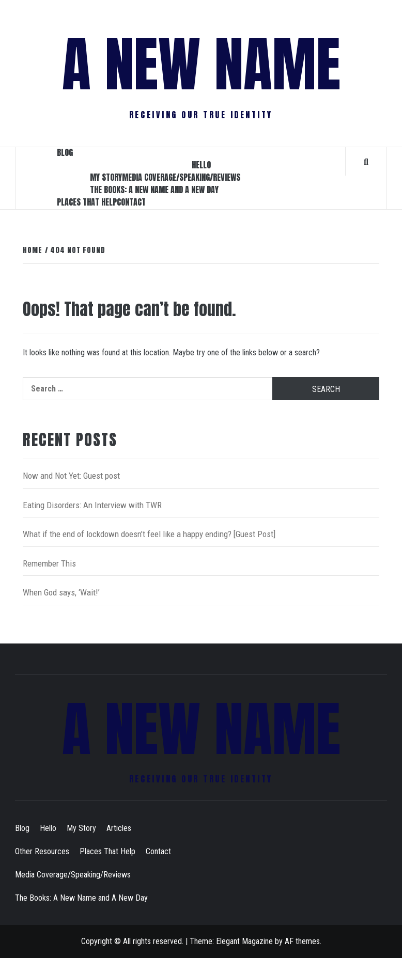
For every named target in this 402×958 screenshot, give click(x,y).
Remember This (49, 563)
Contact (131, 202)
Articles (118, 828)
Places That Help (87, 202)
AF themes (302, 941)
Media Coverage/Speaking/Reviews (181, 177)
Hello (201, 165)
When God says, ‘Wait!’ (61, 592)
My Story (106, 177)
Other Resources (42, 851)
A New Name (201, 64)
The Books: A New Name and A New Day (154, 189)
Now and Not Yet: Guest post (71, 475)
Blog (65, 152)
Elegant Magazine (244, 941)
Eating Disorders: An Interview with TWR (92, 505)
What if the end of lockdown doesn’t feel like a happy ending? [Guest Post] (149, 534)
